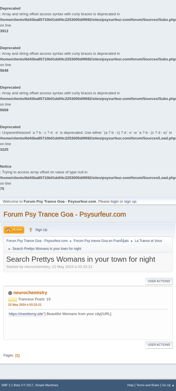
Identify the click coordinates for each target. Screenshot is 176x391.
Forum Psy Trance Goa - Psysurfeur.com (64, 214)
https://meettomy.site (26, 314)
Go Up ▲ (168, 385)
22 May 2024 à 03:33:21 (24, 304)
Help (130, 385)
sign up (130, 201)
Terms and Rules (148, 385)
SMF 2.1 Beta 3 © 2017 (17, 385)
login (115, 201)
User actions (159, 281)
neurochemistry (30, 292)
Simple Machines (46, 385)
